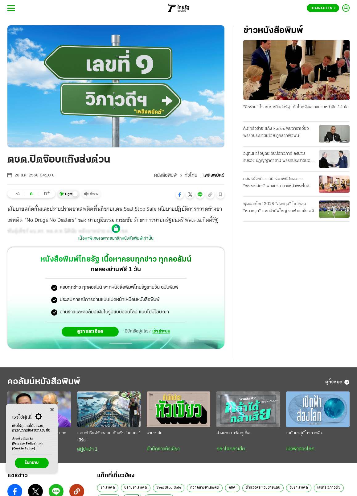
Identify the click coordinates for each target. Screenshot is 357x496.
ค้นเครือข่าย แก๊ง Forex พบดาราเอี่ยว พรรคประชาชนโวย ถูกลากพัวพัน (276, 132)
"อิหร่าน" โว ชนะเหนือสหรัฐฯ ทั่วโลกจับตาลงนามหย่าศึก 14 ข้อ (296, 107)
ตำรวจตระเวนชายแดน (263, 488)
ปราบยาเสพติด (135, 488)
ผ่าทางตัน (154, 433)
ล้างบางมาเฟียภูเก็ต (233, 433)
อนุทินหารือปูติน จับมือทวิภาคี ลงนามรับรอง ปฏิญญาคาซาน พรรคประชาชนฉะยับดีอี (277, 157)
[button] (180, 195)
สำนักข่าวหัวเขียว (163, 449)
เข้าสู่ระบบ (161, 331)
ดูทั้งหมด (337, 382)
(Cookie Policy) (23, 448)
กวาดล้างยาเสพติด (204, 488)
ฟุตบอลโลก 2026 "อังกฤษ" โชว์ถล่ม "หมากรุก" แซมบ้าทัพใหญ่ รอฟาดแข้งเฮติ (278, 207)
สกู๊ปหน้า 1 (87, 449)
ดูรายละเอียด (90, 331)
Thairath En (323, 8)
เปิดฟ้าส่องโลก (300, 449)
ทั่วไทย (191, 175)
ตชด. (232, 488)
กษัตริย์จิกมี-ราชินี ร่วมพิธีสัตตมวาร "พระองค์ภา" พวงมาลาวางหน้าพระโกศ (276, 182)
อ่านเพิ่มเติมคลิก (24, 441)
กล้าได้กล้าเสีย (230, 449)
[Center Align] (52, 409)
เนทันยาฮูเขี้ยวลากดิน (304, 433)
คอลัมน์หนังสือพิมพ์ (43, 382)
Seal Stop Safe (168, 488)
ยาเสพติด (108, 488)
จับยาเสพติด (298, 488)
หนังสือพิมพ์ (165, 175)
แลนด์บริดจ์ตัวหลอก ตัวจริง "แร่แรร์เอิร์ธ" (108, 437)
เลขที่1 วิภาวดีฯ (328, 488)
